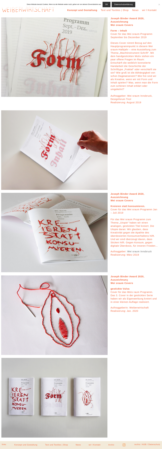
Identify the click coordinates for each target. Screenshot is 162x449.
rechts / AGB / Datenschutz (147, 444)
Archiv (111, 445)
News (135, 10)
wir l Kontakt (149, 10)
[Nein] (159, 4)
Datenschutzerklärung (123, 4)
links (4, 444)
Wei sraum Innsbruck (139, 251)
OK (106, 4)
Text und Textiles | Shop (115, 10)
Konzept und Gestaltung (82, 10)
